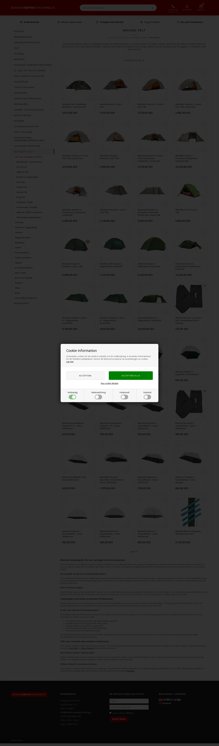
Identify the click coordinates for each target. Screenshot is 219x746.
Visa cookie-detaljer (109, 383)
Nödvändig (72, 395)
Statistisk (147, 395)
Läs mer (70, 361)
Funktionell (124, 395)
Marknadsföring (98, 395)
